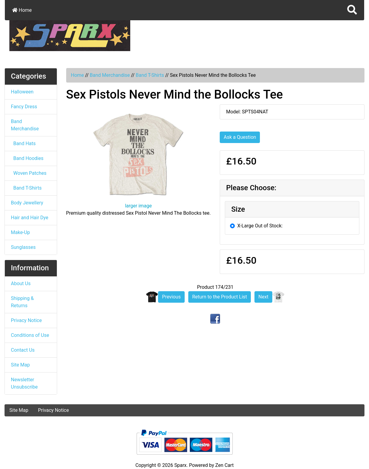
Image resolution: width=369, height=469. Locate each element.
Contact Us (23, 350)
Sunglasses (23, 247)
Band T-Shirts (150, 75)
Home (22, 10)
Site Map (20, 365)
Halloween (22, 92)
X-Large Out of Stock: (260, 226)
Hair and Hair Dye (29, 217)
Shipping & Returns (22, 301)
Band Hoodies (27, 158)
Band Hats (23, 143)
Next (263, 297)
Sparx (180, 465)
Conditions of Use (30, 335)
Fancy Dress (24, 106)
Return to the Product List (219, 297)
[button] (88, 313)
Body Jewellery (27, 203)
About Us (21, 283)
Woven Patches (29, 173)
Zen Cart (224, 465)
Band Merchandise (110, 75)
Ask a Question (240, 137)
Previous (171, 297)
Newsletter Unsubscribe (24, 383)
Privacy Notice (26, 320)
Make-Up (20, 232)
